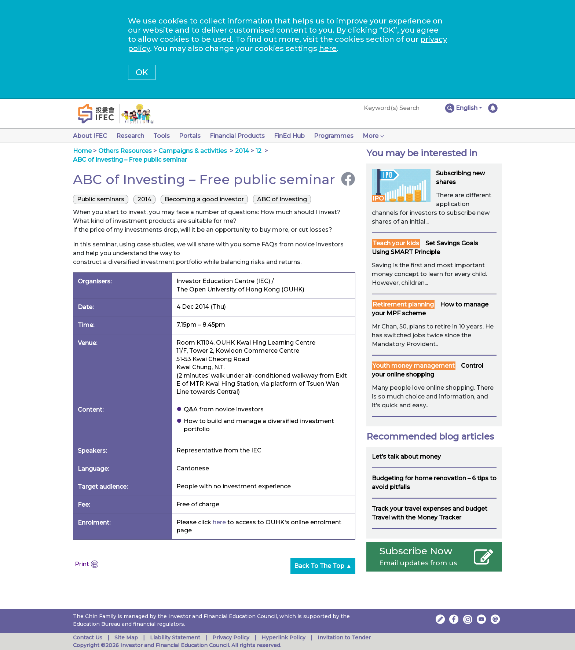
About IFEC (90, 135)
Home (82, 150)
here (328, 48)
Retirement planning (403, 304)
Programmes (342, 135)
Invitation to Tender (344, 637)
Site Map (126, 637)
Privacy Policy (230, 637)
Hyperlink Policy (283, 637)
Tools (164, 135)
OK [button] (142, 72)
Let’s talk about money (406, 456)
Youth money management (414, 365)
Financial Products (243, 135)
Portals (194, 135)
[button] (469, 108)
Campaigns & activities (192, 150)
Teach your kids (396, 243)
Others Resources (125, 150)
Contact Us (87, 637)
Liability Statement (175, 637)
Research (132, 135)
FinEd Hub (296, 135)
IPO (378, 198)
